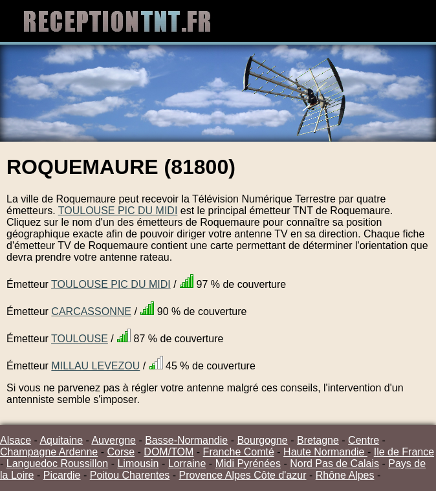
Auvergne (113, 440)
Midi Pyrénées (248, 463)
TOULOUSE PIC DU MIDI (118, 210)
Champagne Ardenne (49, 451)
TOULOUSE (79, 338)
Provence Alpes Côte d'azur (243, 475)
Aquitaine (61, 440)
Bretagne (318, 440)
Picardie (62, 475)
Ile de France (404, 451)
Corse (121, 451)
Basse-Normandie (186, 440)
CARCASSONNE (91, 311)
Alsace (15, 440)
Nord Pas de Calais (334, 463)
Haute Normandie (325, 451)
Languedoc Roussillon (57, 463)
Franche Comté (238, 451)
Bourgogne (262, 440)
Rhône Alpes (345, 475)
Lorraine (187, 463)
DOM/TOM (168, 451)
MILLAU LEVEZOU (95, 365)
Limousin (137, 463)
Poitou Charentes (130, 475)
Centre (363, 440)
